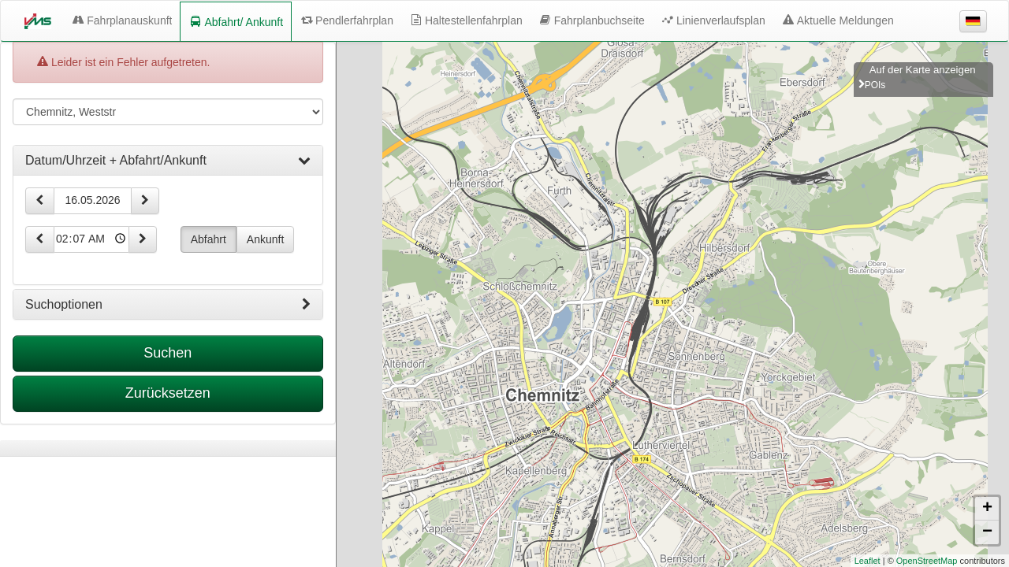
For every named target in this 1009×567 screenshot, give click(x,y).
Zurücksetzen (167, 393)
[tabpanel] (168, 448)
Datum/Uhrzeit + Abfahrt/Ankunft (168, 161)
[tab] (167, 161)
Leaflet (867, 560)
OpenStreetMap (927, 560)
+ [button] (987, 509)
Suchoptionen (168, 305)
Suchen (167, 353)
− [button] (987, 532)
